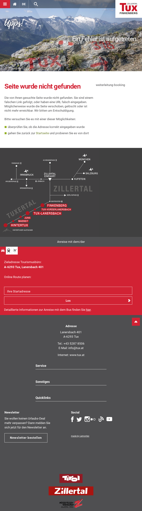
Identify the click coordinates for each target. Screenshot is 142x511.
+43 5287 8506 (74, 343)
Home (128, 9)
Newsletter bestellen (26, 437)
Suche (36, 4)
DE (24, 4)
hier (88, 309)
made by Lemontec (80, 436)
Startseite (42, 133)
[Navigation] (5, 4)
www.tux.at (77, 355)
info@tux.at (76, 348)
